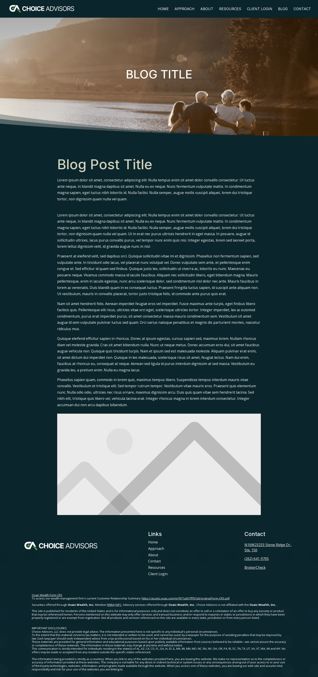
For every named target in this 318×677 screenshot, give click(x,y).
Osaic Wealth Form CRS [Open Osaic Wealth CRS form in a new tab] (47, 595)
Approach (184, 9)
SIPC (118, 605)
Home (163, 9)
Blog (283, 9)
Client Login (259, 9)
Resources (230, 9)
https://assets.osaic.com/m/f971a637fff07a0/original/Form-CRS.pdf (186, 598)
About (206, 9)
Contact (302, 9)
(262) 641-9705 (256, 558)
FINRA (110, 605)
